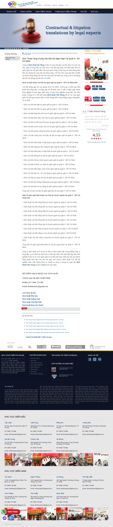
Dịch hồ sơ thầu (35, 358)
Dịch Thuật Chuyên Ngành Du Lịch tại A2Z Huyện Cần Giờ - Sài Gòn (44, 323)
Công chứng (26, 12)
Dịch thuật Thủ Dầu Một (31, 302)
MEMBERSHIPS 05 (56, 346)
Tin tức (83, 12)
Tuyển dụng (47, 5)
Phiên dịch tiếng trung (66, 12)
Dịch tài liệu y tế (35, 367)
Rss (67, 5)
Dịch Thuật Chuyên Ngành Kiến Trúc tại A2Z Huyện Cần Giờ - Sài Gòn (45, 326)
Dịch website (34, 369)
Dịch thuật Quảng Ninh (31, 299)
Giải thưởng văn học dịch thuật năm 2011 (66, 368)
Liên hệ (55, 5)
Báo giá (94, 12)
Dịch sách (33, 360)
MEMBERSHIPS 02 (20, 346)
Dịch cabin (34, 371)
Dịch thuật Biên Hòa (30, 296)
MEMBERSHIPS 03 (30, 346)
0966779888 (13, 512)
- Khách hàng (104, 125)
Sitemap (61, 5)
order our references (97, 99)
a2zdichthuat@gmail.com (95, 53)
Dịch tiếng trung (43, 12)
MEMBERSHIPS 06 (75, 346)
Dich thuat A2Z (9, 524)
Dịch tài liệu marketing (37, 373)
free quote (95, 89)
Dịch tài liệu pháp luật (36, 364)
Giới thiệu (38, 5)
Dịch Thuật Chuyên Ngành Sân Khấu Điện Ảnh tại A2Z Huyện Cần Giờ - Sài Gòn (48, 332)
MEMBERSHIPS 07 (98, 346)
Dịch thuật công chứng (12, 58)
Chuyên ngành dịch (37, 355)
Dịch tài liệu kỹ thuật (36, 362)
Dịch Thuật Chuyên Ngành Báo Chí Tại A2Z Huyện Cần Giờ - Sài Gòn (45, 319)
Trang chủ (11, 12)
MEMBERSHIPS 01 (10, 346)
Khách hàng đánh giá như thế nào (96, 142)
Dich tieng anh (12, 4)
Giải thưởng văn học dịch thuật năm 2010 (66, 375)
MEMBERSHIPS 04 (41, 346)
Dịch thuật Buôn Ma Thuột (32, 305)
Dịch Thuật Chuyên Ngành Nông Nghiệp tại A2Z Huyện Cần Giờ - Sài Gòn (46, 329)
